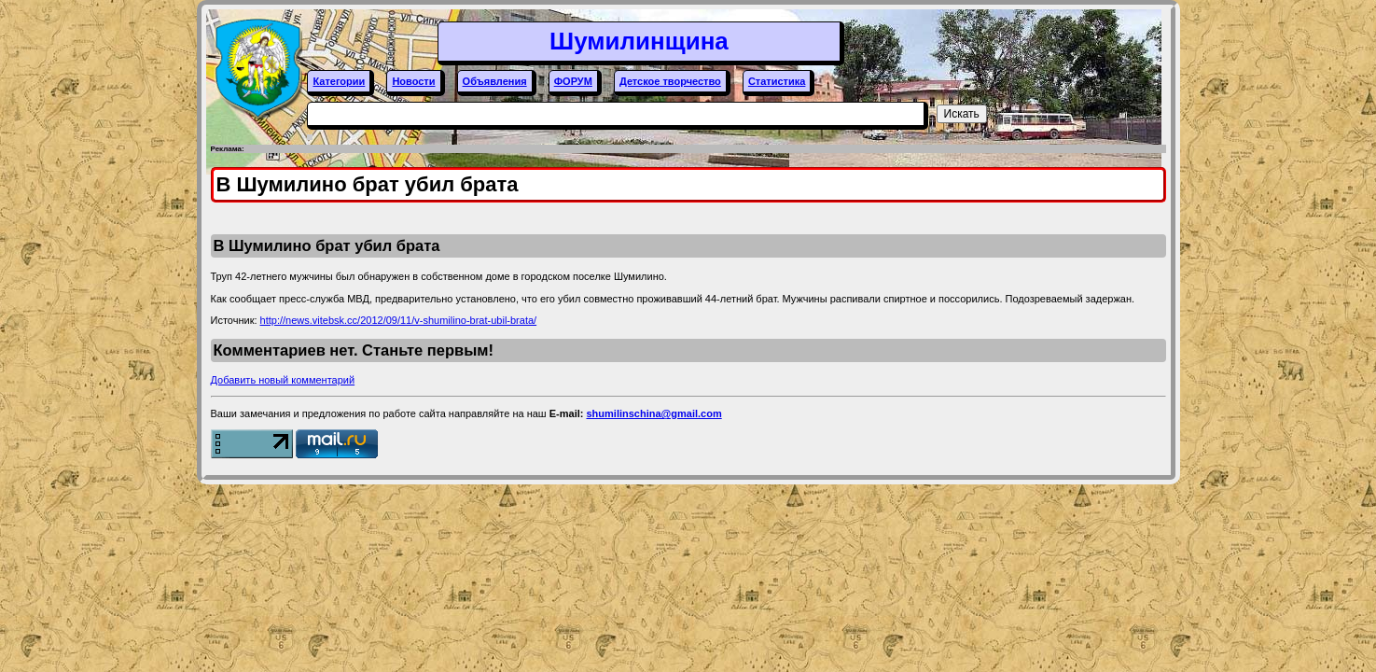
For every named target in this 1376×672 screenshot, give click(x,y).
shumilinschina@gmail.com (653, 413)
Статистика (777, 81)
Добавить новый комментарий (283, 379)
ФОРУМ (573, 81)
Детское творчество (670, 81)
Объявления (495, 81)
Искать (962, 113)
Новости (413, 81)
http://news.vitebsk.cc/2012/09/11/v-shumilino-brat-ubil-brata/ (398, 320)
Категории (339, 81)
